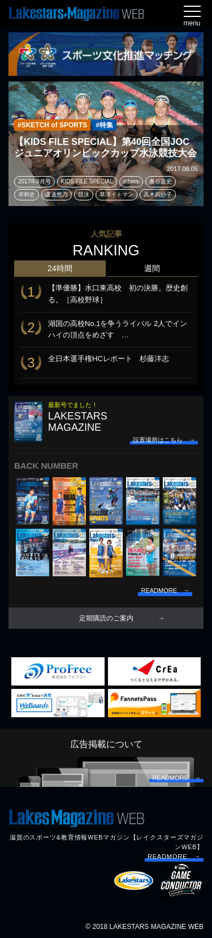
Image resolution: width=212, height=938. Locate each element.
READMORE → (174, 856)
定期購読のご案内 (106, 618)
